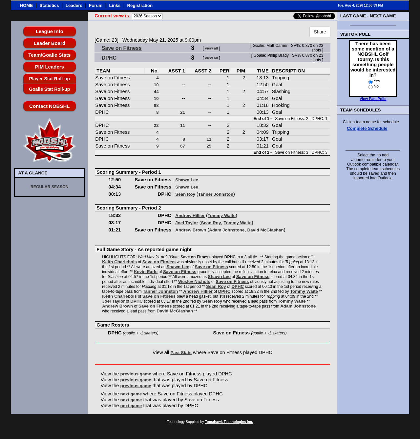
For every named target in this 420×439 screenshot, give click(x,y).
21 (182, 112)
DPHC (109, 58)
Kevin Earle (146, 271)
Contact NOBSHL (49, 106)
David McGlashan (265, 230)
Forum (95, 5)
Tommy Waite (222, 215)
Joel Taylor (186, 222)
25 (208, 146)
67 (182, 146)
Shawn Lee (186, 179)
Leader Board (49, 43)
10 (156, 84)
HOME (26, 5)
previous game (135, 373)
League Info (49, 31)
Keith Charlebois (119, 261)
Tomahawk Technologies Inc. (229, 422)
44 (156, 91)
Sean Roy (185, 194)
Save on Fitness (122, 48)
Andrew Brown (190, 230)
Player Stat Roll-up (49, 78)
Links (115, 5)
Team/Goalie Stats (49, 55)
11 (182, 125)
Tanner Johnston (215, 194)
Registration (140, 5)
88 (156, 105)
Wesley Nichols (194, 281)
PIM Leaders (49, 67)
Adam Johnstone (226, 230)
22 (156, 125)
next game (131, 393)
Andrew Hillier (190, 215)
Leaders (74, 5)
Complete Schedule (367, 128)
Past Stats (180, 352)
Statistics (49, 5)
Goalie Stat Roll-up (49, 89)
